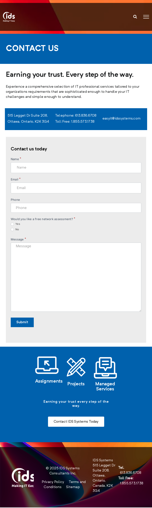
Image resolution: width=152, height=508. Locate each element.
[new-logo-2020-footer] (23, 470)
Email (15, 179)
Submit (22, 322)
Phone (15, 200)
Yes (15, 224)
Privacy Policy (53, 482)
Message (18, 239)
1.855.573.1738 (131, 484)
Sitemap (73, 487)
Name (16, 159)
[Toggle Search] (135, 17)
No (15, 229)
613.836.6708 (130, 473)
